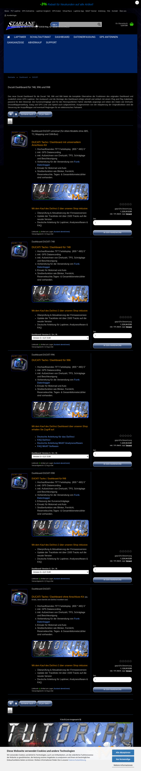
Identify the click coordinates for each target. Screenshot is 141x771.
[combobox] (28, 81)
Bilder (60, 744)
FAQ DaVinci (43, 407)
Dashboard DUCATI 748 (43, 208)
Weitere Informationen (123, 765)
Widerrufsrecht (12, 744)
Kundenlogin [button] (11, 15)
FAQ (108, 11)
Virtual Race (67, 11)
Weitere (127, 36)
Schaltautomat (40, 36)
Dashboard (62, 36)
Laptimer (20, 36)
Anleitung (101, 11)
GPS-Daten (56, 11)
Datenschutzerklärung (77, 760)
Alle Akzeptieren (123, 752)
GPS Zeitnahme (28, 11)
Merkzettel (88, 744)
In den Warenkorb (112, 199)
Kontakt (115, 11)
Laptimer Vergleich (43, 11)
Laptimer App (79, 11)
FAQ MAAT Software (47, 413)
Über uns (123, 11)
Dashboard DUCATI (41, 555)
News (7, 11)
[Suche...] (99, 24)
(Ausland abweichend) (61, 198)
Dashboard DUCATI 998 (43, 440)
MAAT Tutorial (91, 11)
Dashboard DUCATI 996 (43, 321)
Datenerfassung (84, 36)
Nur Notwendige (123, 759)
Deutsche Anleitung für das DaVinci (55, 403)
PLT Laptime (15, 11)
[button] (10, 81)
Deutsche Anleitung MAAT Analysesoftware (60, 410)
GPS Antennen (109, 36)
